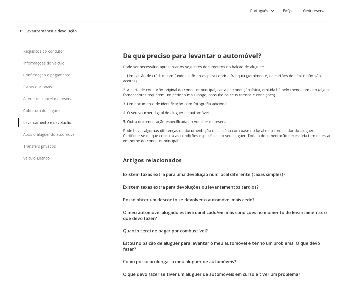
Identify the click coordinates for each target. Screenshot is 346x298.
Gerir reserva (314, 10)
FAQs (287, 10)
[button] (262, 10)
